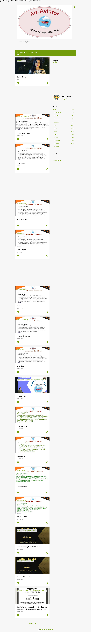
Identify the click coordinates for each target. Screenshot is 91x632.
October (56, 116)
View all (19, 54)
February (57, 140)
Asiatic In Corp (66, 96)
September (57, 119)
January (56, 144)
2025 (54, 109)
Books (55, 62)
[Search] (75, 7)
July (55, 125)
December (57, 113)
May (55, 131)
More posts (32, 623)
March (56, 137)
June (55, 128)
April (55, 134)
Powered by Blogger (45, 629)
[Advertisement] (31, 100)
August (56, 122)
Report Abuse (57, 160)
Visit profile (65, 99)
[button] (47, 83)
